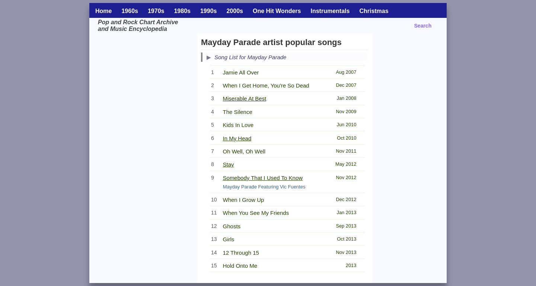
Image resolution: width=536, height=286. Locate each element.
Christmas (373, 11)
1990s (208, 11)
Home (103, 11)
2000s (234, 11)
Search (423, 26)
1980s (182, 11)
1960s (129, 11)
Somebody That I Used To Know (263, 178)
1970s (156, 11)
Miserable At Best (245, 98)
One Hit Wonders (277, 11)
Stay (228, 164)
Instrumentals (330, 11)
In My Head (237, 138)
